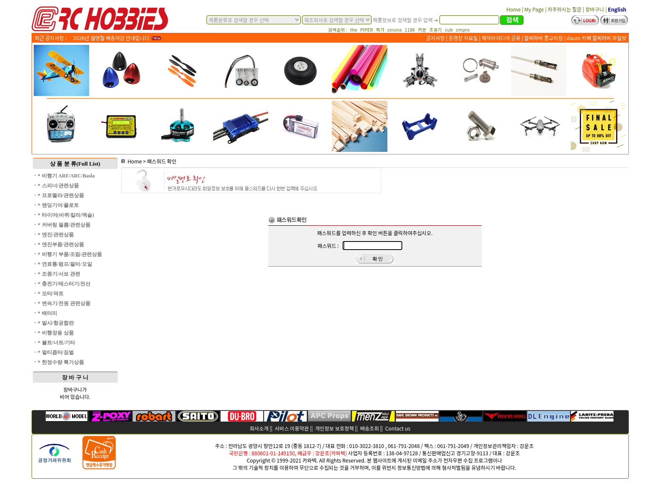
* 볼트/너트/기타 (57, 343)
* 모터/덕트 (51, 294)
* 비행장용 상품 (56, 333)
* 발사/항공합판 (56, 323)
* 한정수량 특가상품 (61, 362)
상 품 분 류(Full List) (75, 163)
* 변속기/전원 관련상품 (64, 303)
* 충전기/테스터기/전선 (64, 284)
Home (131, 161)
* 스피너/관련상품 (58, 186)
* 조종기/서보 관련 (59, 274)
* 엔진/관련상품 (56, 235)
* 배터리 (47, 313)
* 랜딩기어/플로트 (58, 205)
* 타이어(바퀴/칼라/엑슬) (66, 215)
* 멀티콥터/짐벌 (56, 352)
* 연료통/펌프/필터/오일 (65, 264)
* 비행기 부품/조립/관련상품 (70, 254)
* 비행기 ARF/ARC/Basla (66, 176)
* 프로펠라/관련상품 (61, 195)
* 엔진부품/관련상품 (61, 244)
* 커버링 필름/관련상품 (64, 225)
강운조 (527, 445)
